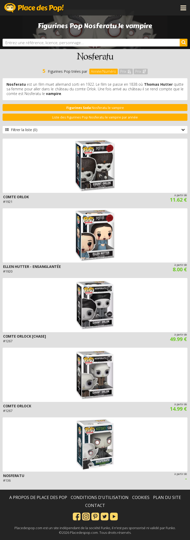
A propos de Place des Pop (38, 497)
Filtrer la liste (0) (95, 129)
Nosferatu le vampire (95, 108)
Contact (95, 505)
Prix (125, 71)
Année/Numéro (103, 71)
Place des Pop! (34, 7)
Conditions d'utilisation (100, 497)
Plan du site (167, 497)
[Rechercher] (183, 42)
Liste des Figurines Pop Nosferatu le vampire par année (95, 117)
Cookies (140, 497)
